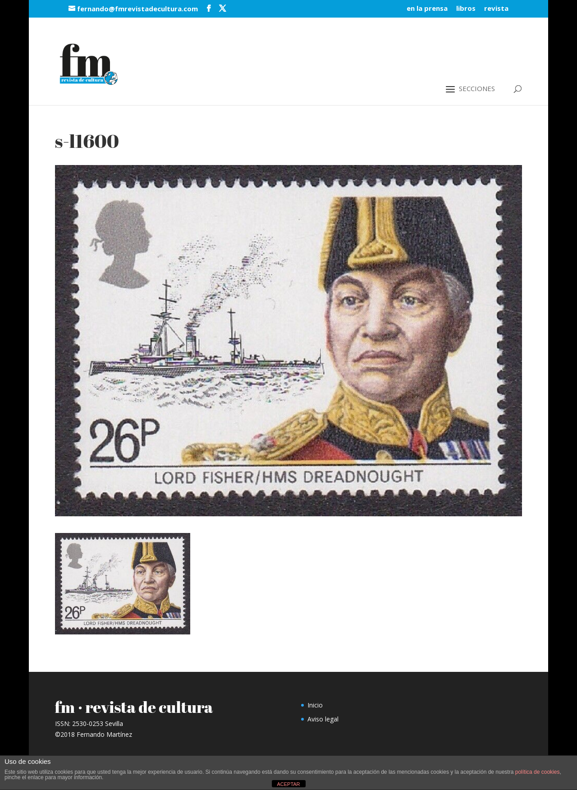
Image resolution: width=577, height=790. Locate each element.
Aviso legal (323, 719)
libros (466, 9)
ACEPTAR (288, 784)
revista (496, 9)
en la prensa (427, 9)
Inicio (315, 705)
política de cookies (537, 772)
